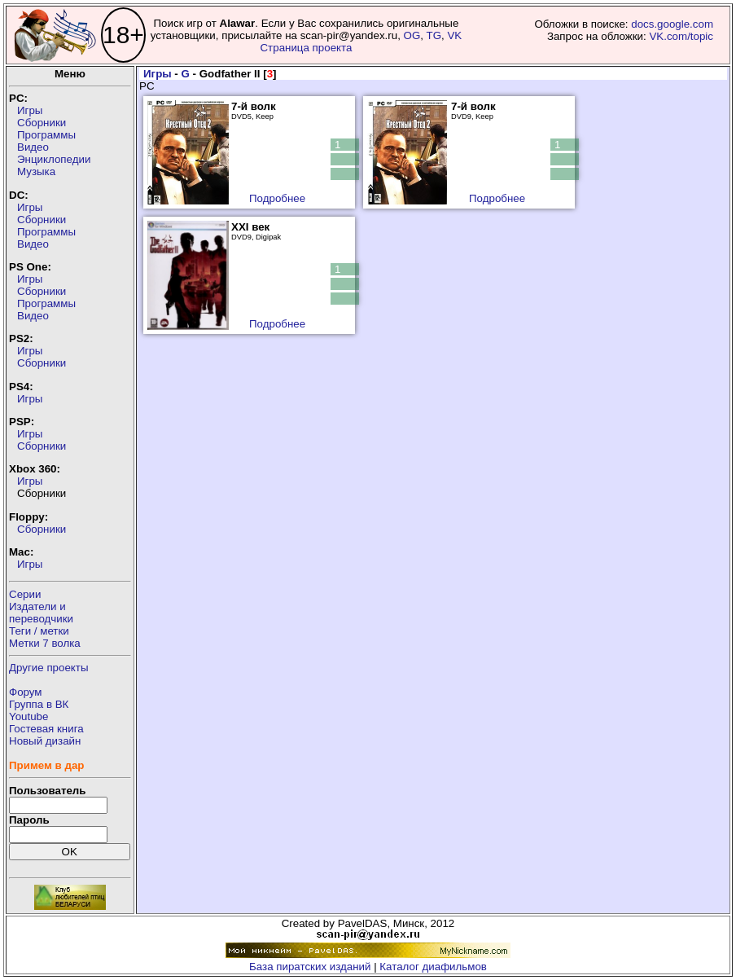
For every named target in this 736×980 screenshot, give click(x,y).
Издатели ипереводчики (41, 612)
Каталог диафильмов (433, 966)
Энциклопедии (53, 159)
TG (433, 35)
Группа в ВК (38, 704)
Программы (46, 135)
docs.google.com (672, 24)
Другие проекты (49, 667)
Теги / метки (39, 631)
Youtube (28, 716)
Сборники (41, 122)
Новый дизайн (45, 741)
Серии (25, 594)
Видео (33, 147)
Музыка (36, 171)
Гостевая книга (46, 729)
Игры (29, 110)
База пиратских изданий (309, 966)
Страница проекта (306, 48)
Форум (25, 692)
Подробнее (277, 198)
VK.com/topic (681, 36)
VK (454, 35)
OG (412, 35)
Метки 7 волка (45, 643)
